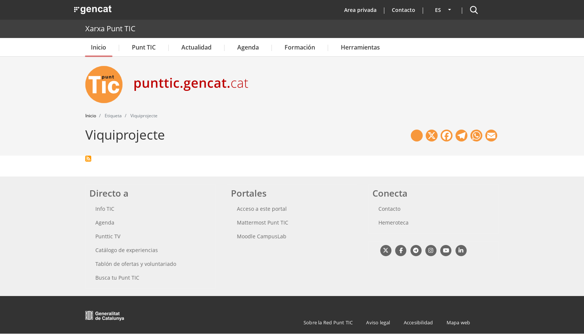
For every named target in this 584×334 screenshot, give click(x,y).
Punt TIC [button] (144, 47)
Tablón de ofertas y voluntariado (135, 263)
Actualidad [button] (196, 47)
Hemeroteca (393, 222)
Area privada (360, 9)
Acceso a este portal (262, 208)
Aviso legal (378, 322)
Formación (300, 47)
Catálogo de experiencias (126, 250)
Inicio (98, 47)
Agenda (248, 47)
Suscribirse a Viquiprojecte (88, 159)
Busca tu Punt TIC (117, 277)
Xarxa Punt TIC (110, 28)
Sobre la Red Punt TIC (328, 322)
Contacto (403, 9)
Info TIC (104, 208)
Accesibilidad (418, 322)
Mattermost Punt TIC (262, 222)
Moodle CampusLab (261, 236)
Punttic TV (107, 236)
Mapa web (458, 322)
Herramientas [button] (360, 47)
